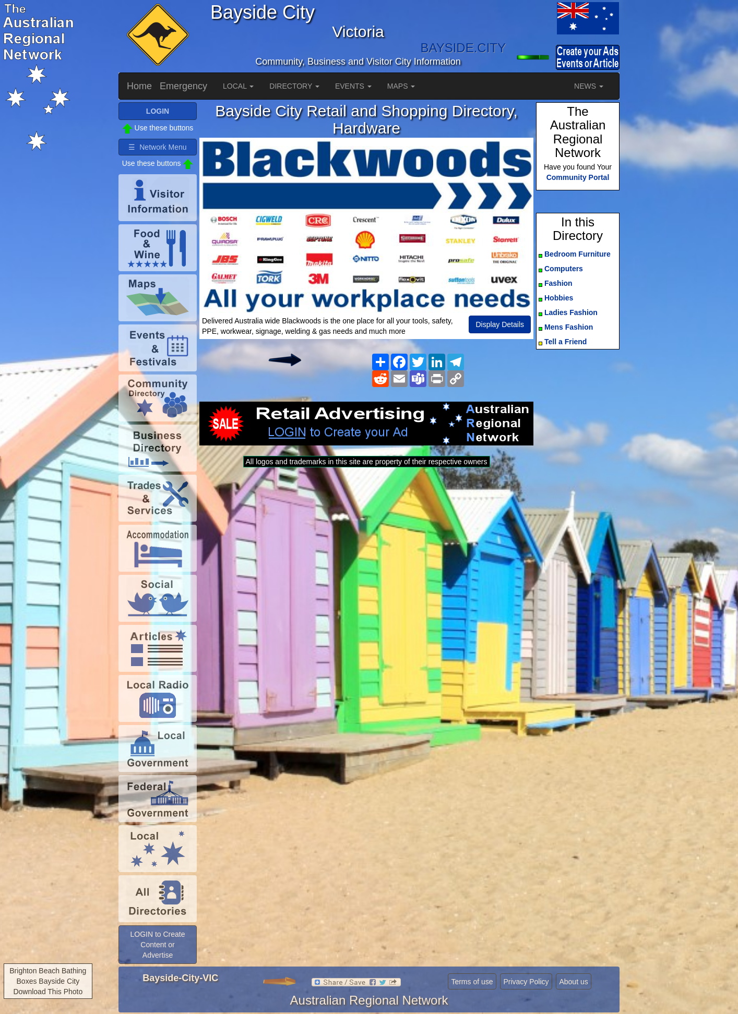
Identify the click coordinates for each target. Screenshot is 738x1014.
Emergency (183, 86)
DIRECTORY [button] (294, 86)
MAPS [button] (401, 86)
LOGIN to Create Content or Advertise (157, 944)
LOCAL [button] (238, 86)
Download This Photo (47, 991)
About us (573, 981)
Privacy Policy (526, 981)
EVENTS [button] (353, 86)
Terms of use (472, 981)
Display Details (499, 324)
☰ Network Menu (157, 147)
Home (139, 86)
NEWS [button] (588, 86)
